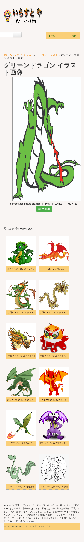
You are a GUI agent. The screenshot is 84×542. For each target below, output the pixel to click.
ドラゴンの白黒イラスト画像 (54, 487)
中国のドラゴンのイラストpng (54, 312)
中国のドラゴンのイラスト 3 (21, 356)
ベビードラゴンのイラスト (54, 399)
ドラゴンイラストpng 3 (21, 443)
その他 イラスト (24, 54)
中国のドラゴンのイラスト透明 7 (55, 356)
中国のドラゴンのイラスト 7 (21, 312)
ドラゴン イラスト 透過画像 (21, 487)
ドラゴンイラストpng (54, 269)
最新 (74, 35)
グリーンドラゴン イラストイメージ (24, 399)
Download (44, 208)
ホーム (51, 35)
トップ (63, 35)
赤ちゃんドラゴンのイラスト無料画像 (25, 269)
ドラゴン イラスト (47, 54)
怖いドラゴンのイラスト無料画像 (56, 443)
